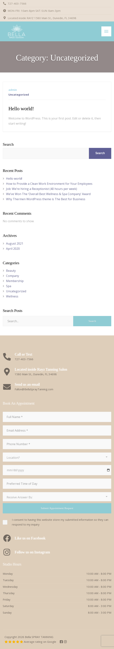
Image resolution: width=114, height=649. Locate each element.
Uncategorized (18, 94)
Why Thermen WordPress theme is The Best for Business (45, 199)
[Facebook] (61, 642)
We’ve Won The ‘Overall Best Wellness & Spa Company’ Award (48, 194)
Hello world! (21, 108)
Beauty (11, 271)
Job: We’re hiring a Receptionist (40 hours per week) (41, 189)
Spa (8, 286)
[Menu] (106, 31)
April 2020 (13, 249)
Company (12, 276)
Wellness (12, 296)
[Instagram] (65, 642)
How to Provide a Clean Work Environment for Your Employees (49, 184)
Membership (15, 281)
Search (8, 144)
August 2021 (14, 243)
